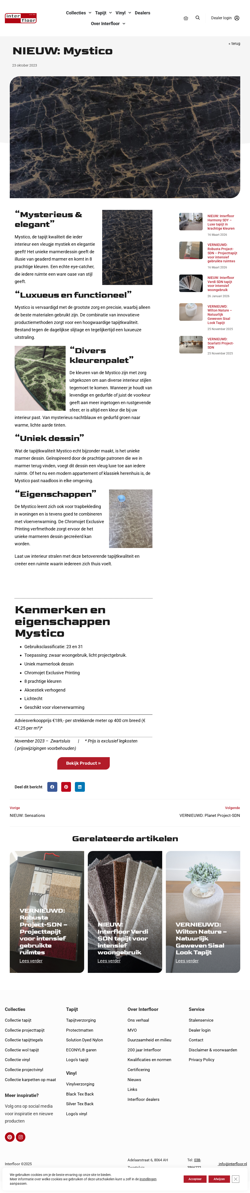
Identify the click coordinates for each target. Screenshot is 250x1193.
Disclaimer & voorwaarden (213, 1061)
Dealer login (199, 1041)
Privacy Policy (201, 1071)
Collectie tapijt (18, 1031)
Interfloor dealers (144, 1110)
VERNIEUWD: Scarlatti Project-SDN (221, 355)
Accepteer (183, 1179)
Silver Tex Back (80, 1115)
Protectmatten (79, 1041)
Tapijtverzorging (81, 1031)
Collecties (15, 1021)
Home (15, 42)
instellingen (148, 1179)
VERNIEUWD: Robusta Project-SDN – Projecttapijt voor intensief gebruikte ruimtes (222, 264)
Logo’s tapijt (77, 1071)
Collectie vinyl (17, 1071)
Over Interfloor (143, 1021)
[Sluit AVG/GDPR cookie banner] (234, 1179)
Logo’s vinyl (76, 1125)
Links (132, 1101)
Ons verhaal (138, 1031)
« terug (234, 55)
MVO (132, 1041)
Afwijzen (214, 1179)
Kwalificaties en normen (149, 1071)
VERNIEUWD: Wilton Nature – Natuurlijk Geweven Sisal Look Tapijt (220, 326)
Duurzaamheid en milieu (149, 1051)
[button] (52, 798)
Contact (196, 1051)
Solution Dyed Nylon (84, 1051)
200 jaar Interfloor (144, 1061)
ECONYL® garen (81, 1061)
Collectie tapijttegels (24, 1051)
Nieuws (134, 1091)
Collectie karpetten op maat (30, 1091)
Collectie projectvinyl (24, 1081)
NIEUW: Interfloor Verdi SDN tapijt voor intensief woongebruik (221, 295)
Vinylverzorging (80, 1095)
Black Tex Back (80, 1105)
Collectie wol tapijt (22, 1061)
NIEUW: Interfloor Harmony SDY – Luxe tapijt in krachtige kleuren (221, 233)
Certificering (139, 1081)
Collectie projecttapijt (25, 1041)
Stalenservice (201, 1031)
